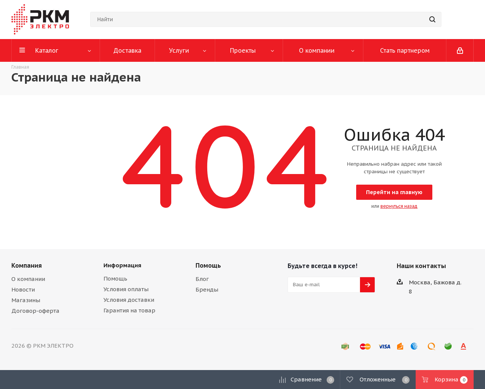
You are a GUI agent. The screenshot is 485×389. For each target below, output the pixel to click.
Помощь (115, 278)
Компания (26, 265)
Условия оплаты (126, 289)
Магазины (25, 300)
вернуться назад (399, 206)
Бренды (207, 289)
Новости (23, 289)
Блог (202, 278)
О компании (28, 278)
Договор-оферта (35, 310)
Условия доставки (128, 299)
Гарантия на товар (129, 310)
